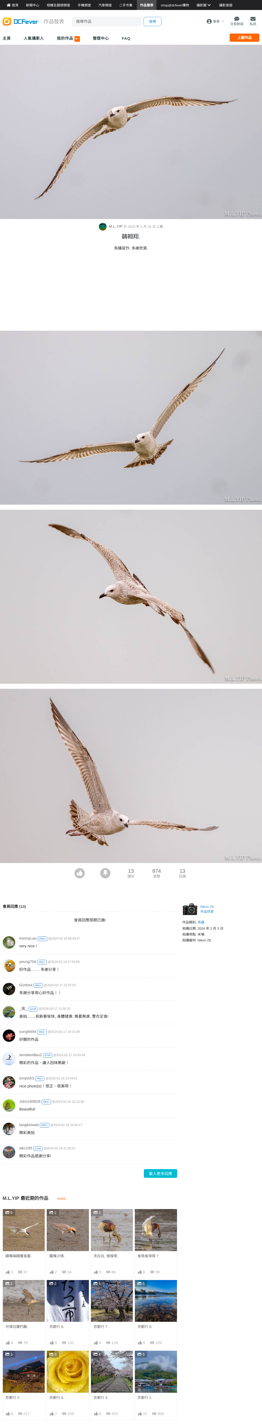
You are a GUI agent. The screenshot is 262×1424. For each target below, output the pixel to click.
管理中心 (101, 38)
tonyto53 (26, 1078)
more (61, 1199)
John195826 (30, 1101)
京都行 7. (100, 1327)
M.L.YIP (111, 226)
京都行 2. (144, 1360)
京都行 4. (56, 1398)
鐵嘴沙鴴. (57, 1256)
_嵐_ (23, 1008)
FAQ (126, 38)
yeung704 (27, 961)
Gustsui (25, 985)
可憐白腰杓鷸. (16, 1327)
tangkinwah (29, 1124)
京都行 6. (144, 1327)
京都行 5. (12, 1398)
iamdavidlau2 (30, 1055)
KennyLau (28, 938)
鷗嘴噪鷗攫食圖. (18, 1256)
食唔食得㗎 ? (147, 1256)
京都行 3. (100, 1360)
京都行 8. (56, 1327)
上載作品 (244, 38)
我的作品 (68, 39)
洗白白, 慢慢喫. (105, 1256)
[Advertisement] (131, 292)
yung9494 (27, 1031)
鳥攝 (201, 922)
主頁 (7, 38)
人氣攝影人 (34, 38)
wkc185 (25, 1148)
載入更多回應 (160, 1173)
